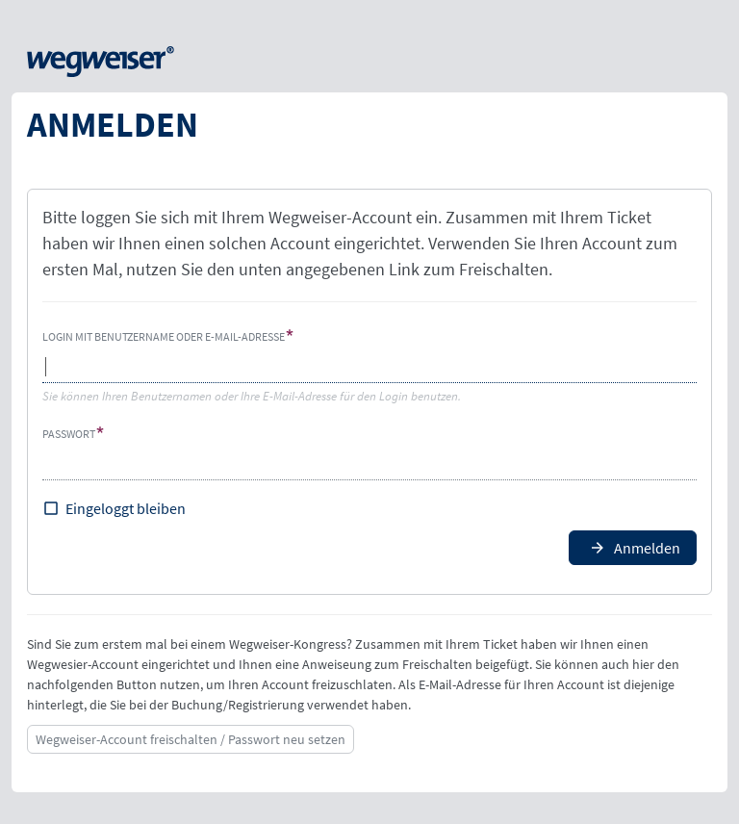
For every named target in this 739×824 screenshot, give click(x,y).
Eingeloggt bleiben (125, 508)
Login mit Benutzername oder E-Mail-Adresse (163, 336)
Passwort (68, 433)
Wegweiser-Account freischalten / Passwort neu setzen (190, 739)
